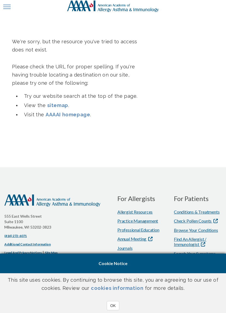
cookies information (117, 288)
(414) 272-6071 (15, 236)
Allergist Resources (135, 211)
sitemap (57, 105)
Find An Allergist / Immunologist (190, 241)
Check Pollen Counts (193, 220)
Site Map (51, 253)
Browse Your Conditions (196, 230)
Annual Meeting (132, 238)
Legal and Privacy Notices (23, 253)
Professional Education (138, 229)
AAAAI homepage (68, 114)
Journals (124, 248)
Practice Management (137, 220)
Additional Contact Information (27, 244)
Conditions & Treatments (196, 211)
